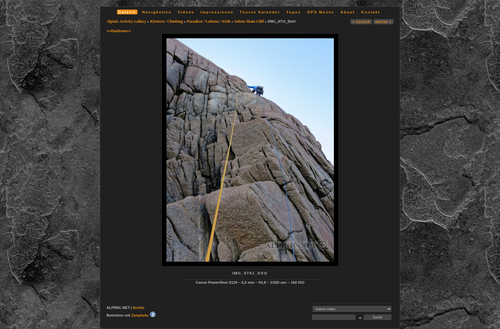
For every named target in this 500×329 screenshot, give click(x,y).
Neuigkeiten (157, 12)
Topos (293, 12)
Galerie (127, 12)
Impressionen (217, 12)
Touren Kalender (260, 12)
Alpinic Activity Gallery (126, 21)
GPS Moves (320, 12)
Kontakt (370, 12)
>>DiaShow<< (119, 31)
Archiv (138, 307)
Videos (186, 12)
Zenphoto (139, 315)
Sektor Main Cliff (249, 21)
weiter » (383, 21)
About (348, 12)
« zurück (361, 21)
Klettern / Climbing (166, 21)
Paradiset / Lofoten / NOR (209, 21)
